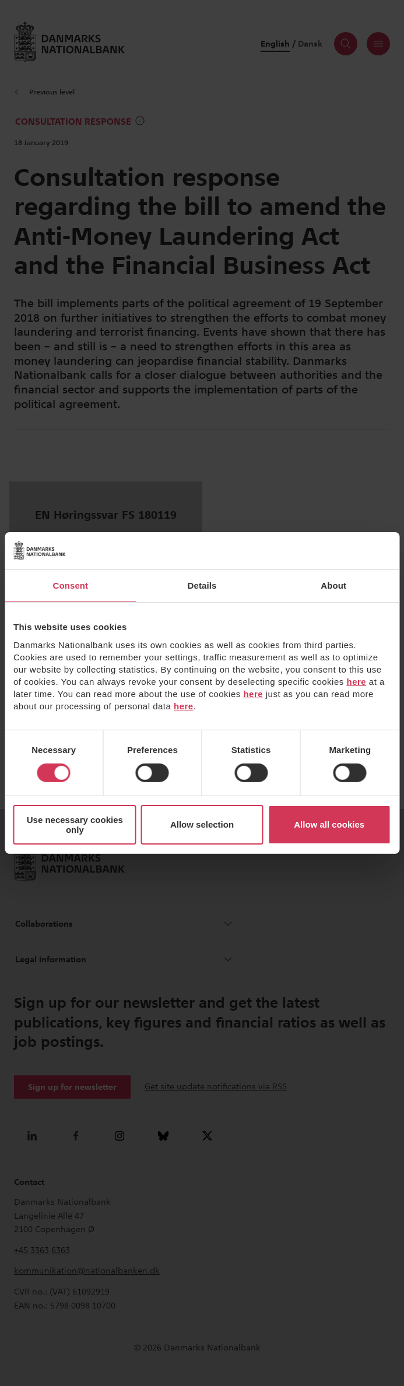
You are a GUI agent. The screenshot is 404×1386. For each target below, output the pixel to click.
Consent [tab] (70, 585)
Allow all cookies (329, 824)
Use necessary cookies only (75, 825)
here (356, 681)
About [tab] (333, 585)
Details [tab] (202, 585)
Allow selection (202, 824)
